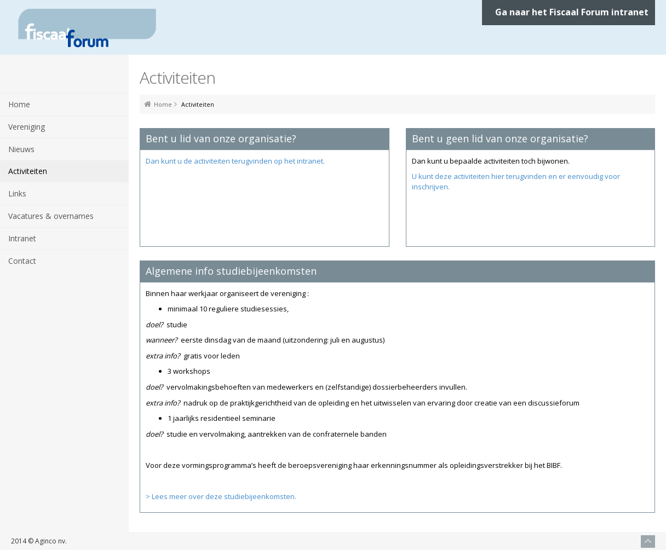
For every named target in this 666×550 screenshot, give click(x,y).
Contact (22, 261)
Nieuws (21, 149)
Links (17, 193)
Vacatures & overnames (51, 216)
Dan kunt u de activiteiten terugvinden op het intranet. (235, 161)
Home (19, 104)
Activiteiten (27, 171)
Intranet (22, 238)
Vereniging (26, 126)
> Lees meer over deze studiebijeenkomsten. (221, 496)
